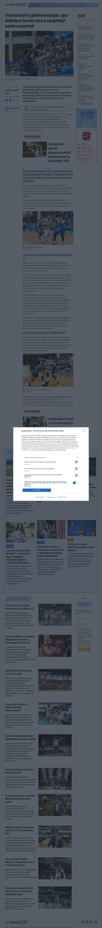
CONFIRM (36, 490)
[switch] (75, 462)
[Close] (85, 431)
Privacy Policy (62, 497)
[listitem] (51, 458)
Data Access (51, 497)
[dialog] (51, 464)
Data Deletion (40, 497)
